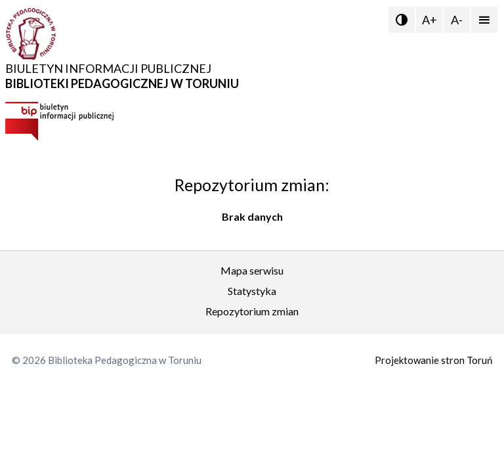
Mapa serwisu (252, 270)
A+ (429, 19)
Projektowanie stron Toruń (433, 360)
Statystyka (252, 290)
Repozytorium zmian (252, 311)
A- (457, 19)
